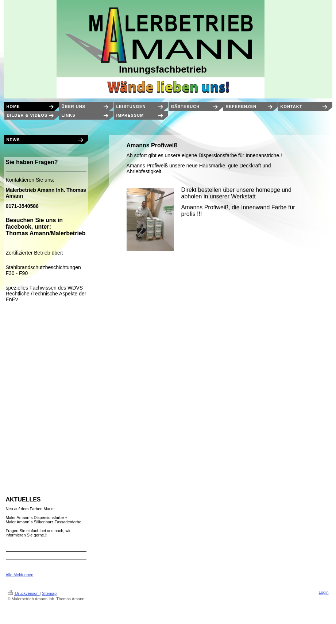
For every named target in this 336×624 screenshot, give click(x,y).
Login (324, 592)
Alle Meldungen (20, 575)
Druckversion (24, 593)
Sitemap (49, 593)
